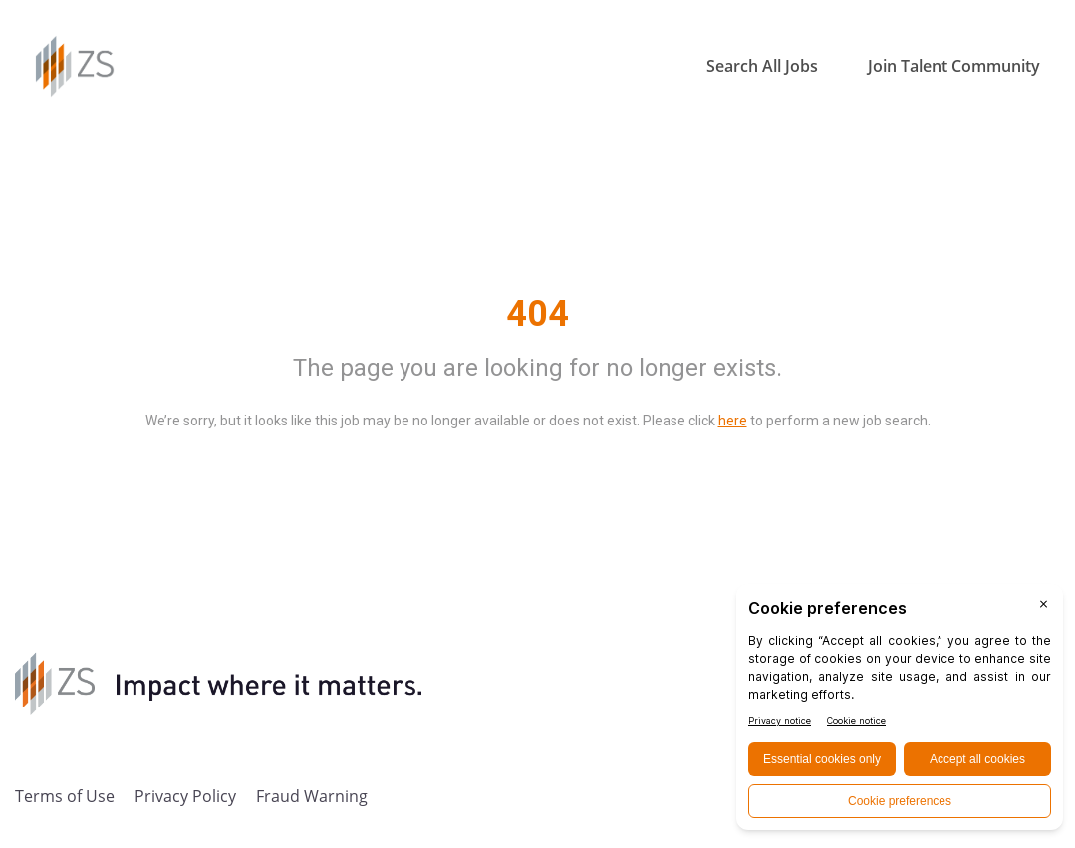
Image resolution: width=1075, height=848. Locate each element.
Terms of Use (65, 795)
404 (537, 314)
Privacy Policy (185, 795)
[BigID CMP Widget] (899, 712)
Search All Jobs (762, 66)
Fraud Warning (312, 795)
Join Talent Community (954, 66)
